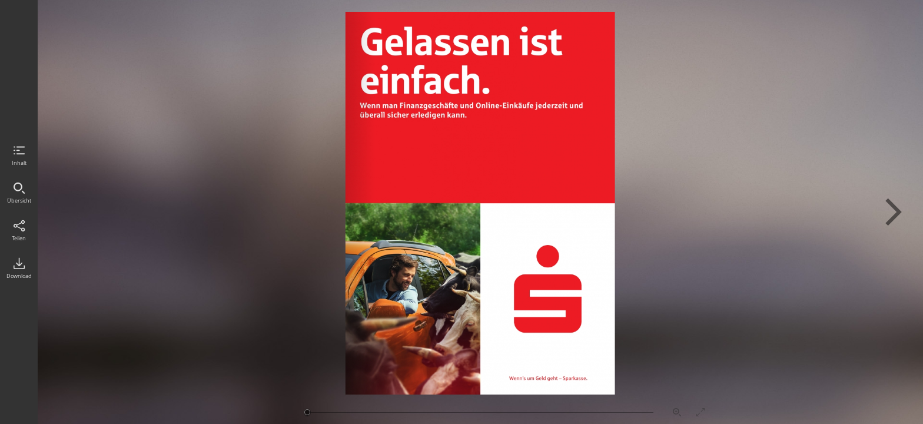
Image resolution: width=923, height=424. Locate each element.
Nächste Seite (893, 212)
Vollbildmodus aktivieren (700, 412)
